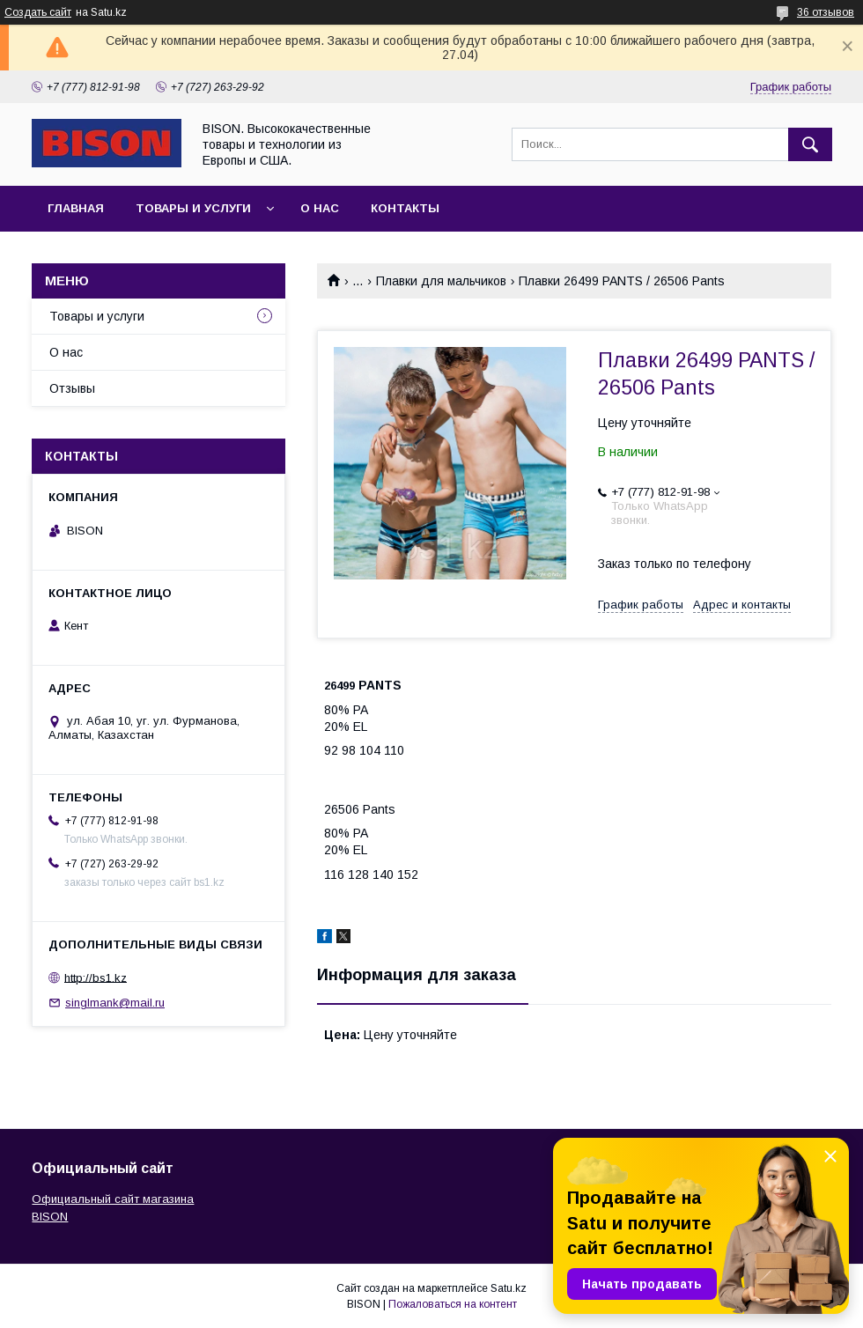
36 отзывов (825, 12)
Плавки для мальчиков (441, 281)
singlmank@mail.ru (115, 1002)
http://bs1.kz (95, 977)
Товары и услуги (193, 208)
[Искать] (810, 144)
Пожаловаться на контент (452, 1304)
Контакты (405, 208)
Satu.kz (509, 1288)
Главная (76, 208)
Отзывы (72, 388)
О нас (319, 208)
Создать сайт (37, 12)
